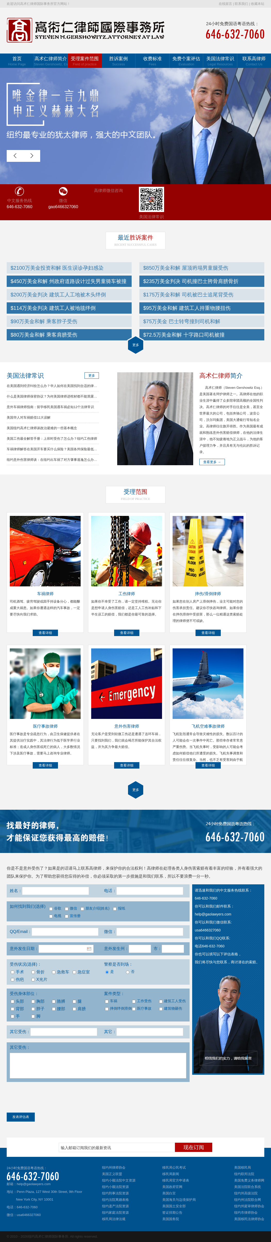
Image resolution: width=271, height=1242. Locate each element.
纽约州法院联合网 (247, 1200)
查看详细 (45, 633)
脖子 (38, 1009)
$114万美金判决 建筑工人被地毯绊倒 (53, 308)
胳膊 (58, 1001)
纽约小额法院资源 (115, 1187)
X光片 (39, 979)
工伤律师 (126, 594)
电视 (55, 916)
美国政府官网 (172, 1187)
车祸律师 (45, 594)
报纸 (119, 908)
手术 (17, 972)
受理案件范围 (85, 61)
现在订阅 (193, 1147)
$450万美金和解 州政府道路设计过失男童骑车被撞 (68, 281)
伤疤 (17, 979)
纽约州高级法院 (246, 1193)
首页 (17, 61)
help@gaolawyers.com (34, 1184)
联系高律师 (254, 61)
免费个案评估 (187, 61)
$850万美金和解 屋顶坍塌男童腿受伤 (185, 268)
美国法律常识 (220, 61)
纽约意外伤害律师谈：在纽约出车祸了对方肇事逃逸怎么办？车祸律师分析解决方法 (69, 460)
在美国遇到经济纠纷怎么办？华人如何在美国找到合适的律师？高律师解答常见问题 (69, 386)
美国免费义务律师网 (249, 1180)
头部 (17, 1001)
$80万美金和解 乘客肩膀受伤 (44, 335)
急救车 (60, 972)
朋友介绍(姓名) (95, 908)
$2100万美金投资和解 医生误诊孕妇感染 (57, 268)
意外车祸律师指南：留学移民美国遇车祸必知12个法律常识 (50, 407)
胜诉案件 (135, 237)
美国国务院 (170, 1219)
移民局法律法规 (113, 1219)
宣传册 (73, 916)
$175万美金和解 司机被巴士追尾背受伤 (188, 294)
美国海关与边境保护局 (179, 1200)
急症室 (81, 972)
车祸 (111, 1001)
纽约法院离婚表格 (115, 1200)
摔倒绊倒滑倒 (118, 1009)
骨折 (38, 972)
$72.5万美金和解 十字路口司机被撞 (184, 335)
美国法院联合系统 (247, 1187)
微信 (71, 908)
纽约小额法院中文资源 (119, 1180)
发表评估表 (20, 1117)
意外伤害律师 (126, 726)
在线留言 (225, 4)
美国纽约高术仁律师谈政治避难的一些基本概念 (42, 428)
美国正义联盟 (112, 1174)
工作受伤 (141, 1001)
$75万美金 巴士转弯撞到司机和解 (181, 321)
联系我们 (241, 4)
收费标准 (153, 61)
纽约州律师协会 (113, 1167)
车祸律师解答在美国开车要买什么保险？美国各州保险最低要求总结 (57, 449)
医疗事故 (141, 1009)
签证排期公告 (172, 1212)
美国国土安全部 (174, 1206)
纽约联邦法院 (244, 1174)
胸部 (38, 1001)
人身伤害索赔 (192, 868)
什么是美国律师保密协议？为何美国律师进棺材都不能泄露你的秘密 (57, 396)
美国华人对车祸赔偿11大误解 (28, 417)
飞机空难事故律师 (208, 726)
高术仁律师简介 (51, 61)
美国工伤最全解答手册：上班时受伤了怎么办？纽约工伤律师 (52, 439)
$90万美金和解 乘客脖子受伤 (44, 321)
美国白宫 (169, 1193)
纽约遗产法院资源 (115, 1206)
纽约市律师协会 (246, 1212)
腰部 (58, 1009)
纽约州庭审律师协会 (249, 1206)
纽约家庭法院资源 (115, 1212)
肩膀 (79, 1009)
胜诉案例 (119, 61)
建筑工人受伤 (172, 1001)
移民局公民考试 (174, 1167)
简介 (221, 375)
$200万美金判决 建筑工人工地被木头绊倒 (58, 294)
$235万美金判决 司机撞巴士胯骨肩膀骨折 (191, 281)
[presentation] (46, 1098)
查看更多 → (212, 462)
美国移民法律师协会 (249, 1219)
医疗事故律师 (45, 726)
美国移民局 (242, 1167)
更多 (135, 345)
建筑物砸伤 (170, 1009)
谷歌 (55, 908)
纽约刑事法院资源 (115, 1193)
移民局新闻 (170, 1174)
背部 (17, 1009)
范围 (135, 492)
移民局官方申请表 (175, 1180)
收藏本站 (257, 4)
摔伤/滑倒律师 (208, 594)
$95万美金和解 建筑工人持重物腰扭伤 (187, 308)
